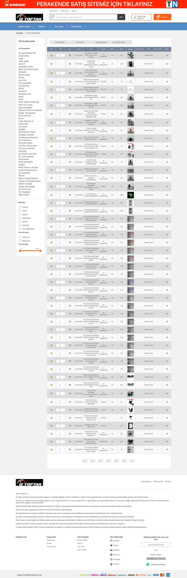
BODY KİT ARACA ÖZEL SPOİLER (29, 70)
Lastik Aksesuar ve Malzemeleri (26, 122)
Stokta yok (26, 241)
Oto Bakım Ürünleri (26, 135)
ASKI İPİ (22, 64)
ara (121, 17)
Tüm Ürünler (51, 547)
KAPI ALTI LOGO (26, 105)
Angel (21, 58)
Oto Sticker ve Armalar (28, 154)
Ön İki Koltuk (24, 159)
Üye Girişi (81, 547)
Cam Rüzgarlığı (25, 83)
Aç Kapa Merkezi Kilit (27, 53)
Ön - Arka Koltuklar (26, 157)
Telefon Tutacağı (25, 184)
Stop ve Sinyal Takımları (28, 178)
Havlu (21, 99)
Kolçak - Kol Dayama (27, 113)
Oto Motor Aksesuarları (28, 146)
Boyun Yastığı (24, 75)
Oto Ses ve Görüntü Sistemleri (27, 149)
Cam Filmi (23, 80)
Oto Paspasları (25, 192)
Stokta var (26, 237)
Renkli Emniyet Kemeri (28, 170)
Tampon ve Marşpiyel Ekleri (30, 181)
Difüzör (21, 88)
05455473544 (155, 558)
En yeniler (80, 42)
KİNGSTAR (26, 218)
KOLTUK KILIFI (25, 116)
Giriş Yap (141, 16)
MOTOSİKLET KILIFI (27, 132)
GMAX (24, 211)
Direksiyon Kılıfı (25, 94)
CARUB (25, 207)
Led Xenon (23, 127)
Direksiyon (23, 91)
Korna (21, 118)
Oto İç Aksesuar (25, 140)
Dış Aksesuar (24, 86)
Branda (21, 78)
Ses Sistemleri (24, 173)
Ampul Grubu (24, 56)
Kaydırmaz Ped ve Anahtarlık (30, 110)
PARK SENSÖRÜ (26, 162)
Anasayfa (19, 33)
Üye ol (140, 18)
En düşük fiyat (101, 42)
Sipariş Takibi (82, 540)
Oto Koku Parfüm (25, 143)
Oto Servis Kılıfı (25, 189)
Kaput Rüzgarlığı (25, 107)
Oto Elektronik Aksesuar (28, 137)
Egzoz (21, 97)
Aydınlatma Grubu (26, 67)
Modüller (22, 129)
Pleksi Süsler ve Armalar (28, 167)
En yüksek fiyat (119, 42)
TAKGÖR (25, 225)
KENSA (25, 214)
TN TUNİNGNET (28, 229)
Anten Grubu (24, 61)
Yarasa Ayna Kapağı (27, 186)
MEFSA (25, 222)
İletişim (49, 543)
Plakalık (22, 165)
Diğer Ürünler (24, 195)
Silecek (21, 176)
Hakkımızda (51, 540)
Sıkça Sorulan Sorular (156, 545)
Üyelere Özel (149, 55)
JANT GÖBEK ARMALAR (29, 102)
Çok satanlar (60, 42)
